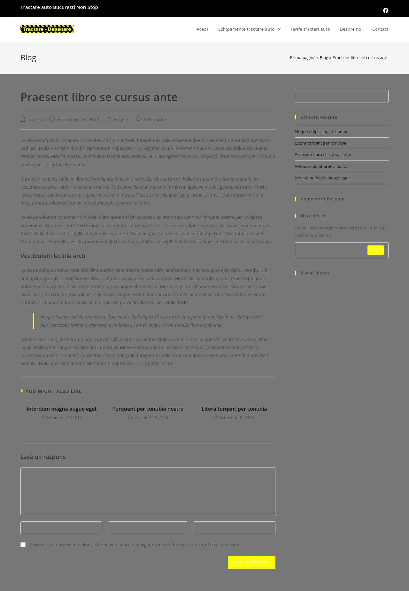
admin (35, 119)
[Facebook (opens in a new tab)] (385, 10)
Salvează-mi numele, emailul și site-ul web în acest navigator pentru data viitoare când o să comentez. (135, 545)
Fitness (121, 119)
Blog (324, 57)
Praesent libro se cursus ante (323, 154)
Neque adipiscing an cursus (321, 131)
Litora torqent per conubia (234, 408)
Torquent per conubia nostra (147, 408)
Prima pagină (303, 57)
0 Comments (158, 119)
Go (375, 250)
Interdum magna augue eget (62, 408)
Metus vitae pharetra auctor (322, 166)
